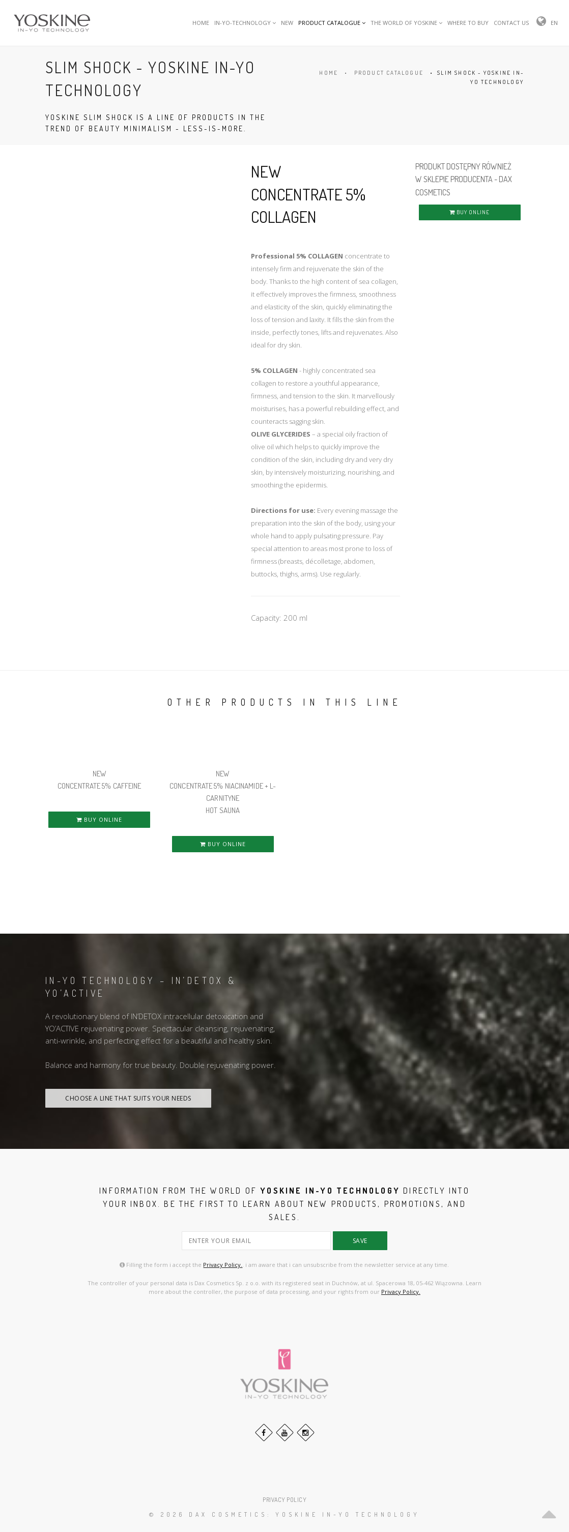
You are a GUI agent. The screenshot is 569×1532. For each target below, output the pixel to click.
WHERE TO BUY (468, 22)
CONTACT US (511, 22)
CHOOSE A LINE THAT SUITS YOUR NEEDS (128, 1098)
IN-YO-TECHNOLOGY (245, 22)
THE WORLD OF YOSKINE (406, 22)
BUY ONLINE (469, 212)
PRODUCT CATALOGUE (331, 22)
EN (554, 22)
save (360, 1240)
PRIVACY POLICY (284, 1500)
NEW (287, 22)
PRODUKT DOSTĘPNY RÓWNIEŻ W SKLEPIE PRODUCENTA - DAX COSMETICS (463, 179)
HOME (200, 22)
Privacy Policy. (222, 1264)
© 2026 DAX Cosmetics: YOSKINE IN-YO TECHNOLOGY (284, 1514)
